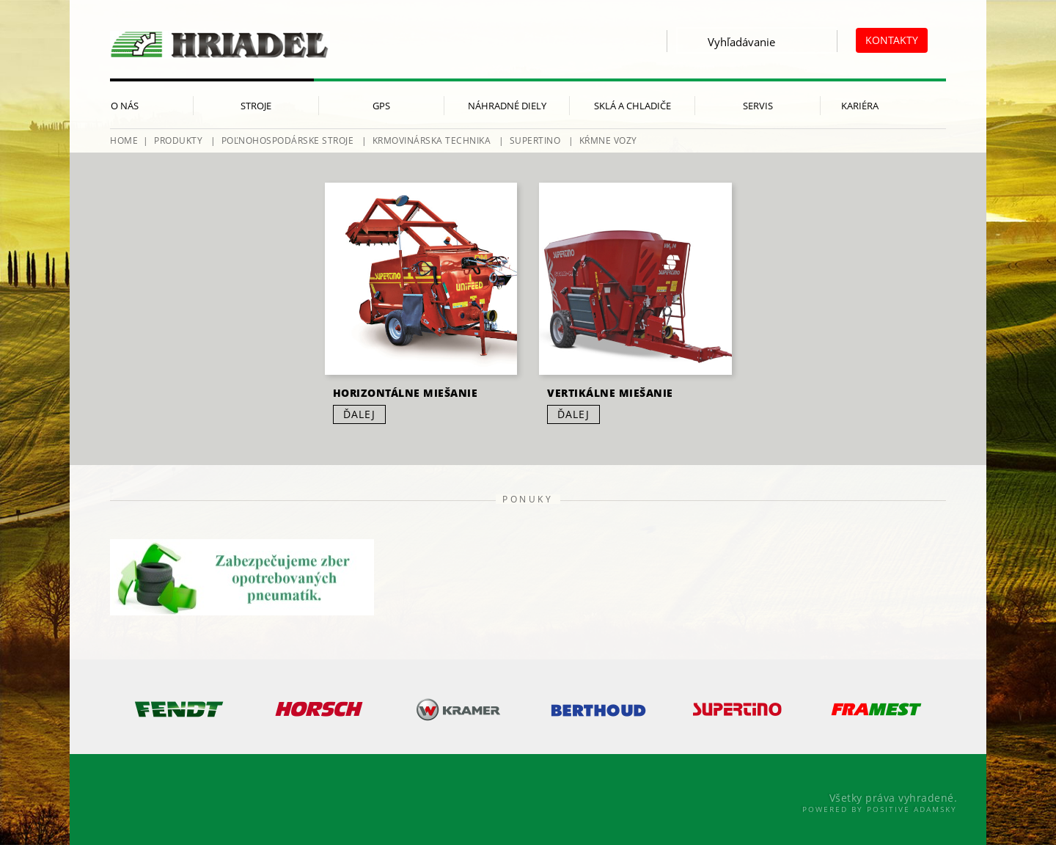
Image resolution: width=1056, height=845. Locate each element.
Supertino (535, 140)
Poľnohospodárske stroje (287, 140)
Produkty (178, 140)
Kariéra (860, 105)
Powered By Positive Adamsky (879, 809)
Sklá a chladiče (632, 105)
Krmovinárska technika (432, 140)
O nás (125, 105)
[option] (179, 709)
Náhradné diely (507, 105)
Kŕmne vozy (608, 140)
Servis (758, 105)
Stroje (256, 105)
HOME (124, 140)
